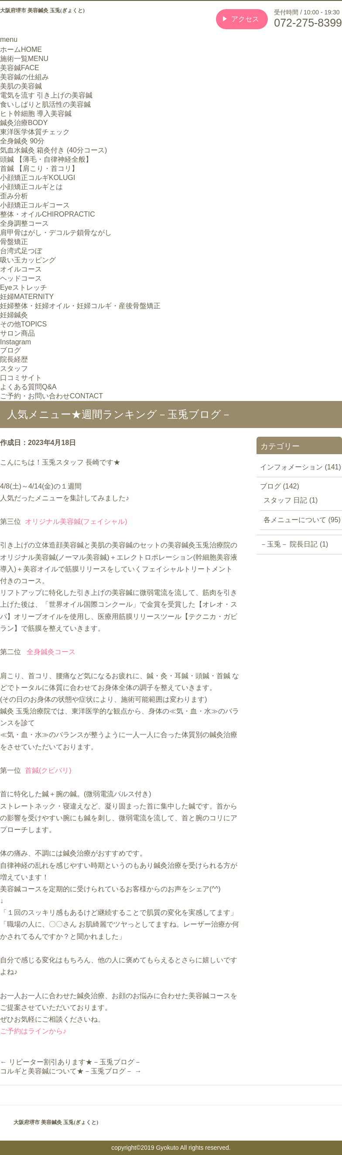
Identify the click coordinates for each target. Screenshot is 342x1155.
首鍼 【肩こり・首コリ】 (39, 168)
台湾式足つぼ (21, 251)
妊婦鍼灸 (14, 315)
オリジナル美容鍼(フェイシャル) (76, 521)
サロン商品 (17, 333)
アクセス (245, 19)
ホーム (21, 49)
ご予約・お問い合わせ (51, 396)
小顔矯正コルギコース (35, 205)
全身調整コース (24, 223)
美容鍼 (19, 67)
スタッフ (14, 368)
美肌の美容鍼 (21, 86)
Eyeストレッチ (23, 287)
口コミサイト (21, 377)
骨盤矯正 (14, 241)
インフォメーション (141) (300, 467)
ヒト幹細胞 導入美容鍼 (36, 113)
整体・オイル (47, 214)
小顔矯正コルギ (37, 177)
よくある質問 (28, 387)
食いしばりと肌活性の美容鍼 (45, 104)
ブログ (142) (279, 486)
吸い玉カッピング (28, 260)
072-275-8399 (308, 23)
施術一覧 (24, 58)
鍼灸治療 (24, 122)
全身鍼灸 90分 (22, 141)
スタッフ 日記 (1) (290, 500)
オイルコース (21, 269)
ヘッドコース (21, 278)
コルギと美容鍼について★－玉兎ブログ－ (70, 1071)
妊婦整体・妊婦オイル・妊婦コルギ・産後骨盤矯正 (80, 305)
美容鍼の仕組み (24, 77)
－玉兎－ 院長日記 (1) (294, 544)
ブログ (10, 350)
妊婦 (27, 296)
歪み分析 (14, 196)
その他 (23, 324)
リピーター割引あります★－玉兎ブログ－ (70, 1062)
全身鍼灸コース (51, 652)
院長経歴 (14, 359)
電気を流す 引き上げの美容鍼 (46, 95)
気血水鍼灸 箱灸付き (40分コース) (53, 150)
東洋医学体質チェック (35, 132)
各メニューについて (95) (302, 519)
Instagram (15, 342)
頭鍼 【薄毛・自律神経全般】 (46, 159)
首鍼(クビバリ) (48, 770)
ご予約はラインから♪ (33, 1031)
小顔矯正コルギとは (31, 186)
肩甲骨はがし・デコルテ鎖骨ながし (56, 232)
